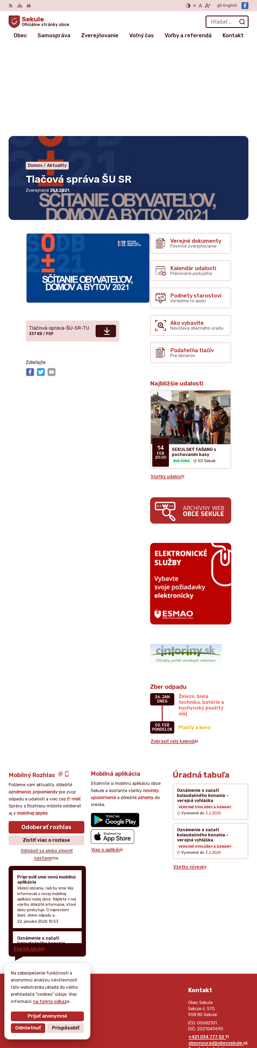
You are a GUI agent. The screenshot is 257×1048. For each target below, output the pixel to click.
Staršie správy (29, 857)
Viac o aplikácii (106, 758)
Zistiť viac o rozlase (46, 749)
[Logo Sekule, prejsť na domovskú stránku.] (39, 22)
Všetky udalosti (167, 385)
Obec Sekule (57, 994)
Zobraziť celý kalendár (174, 650)
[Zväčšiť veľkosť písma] (207, 5)
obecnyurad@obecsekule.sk (218, 952)
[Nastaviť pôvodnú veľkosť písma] (200, 5)
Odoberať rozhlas (46, 736)
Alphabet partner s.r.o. (88, 989)
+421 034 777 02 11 (209, 946)
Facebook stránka (208, 958)
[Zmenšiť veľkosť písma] (195, 5)
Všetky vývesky (190, 775)
